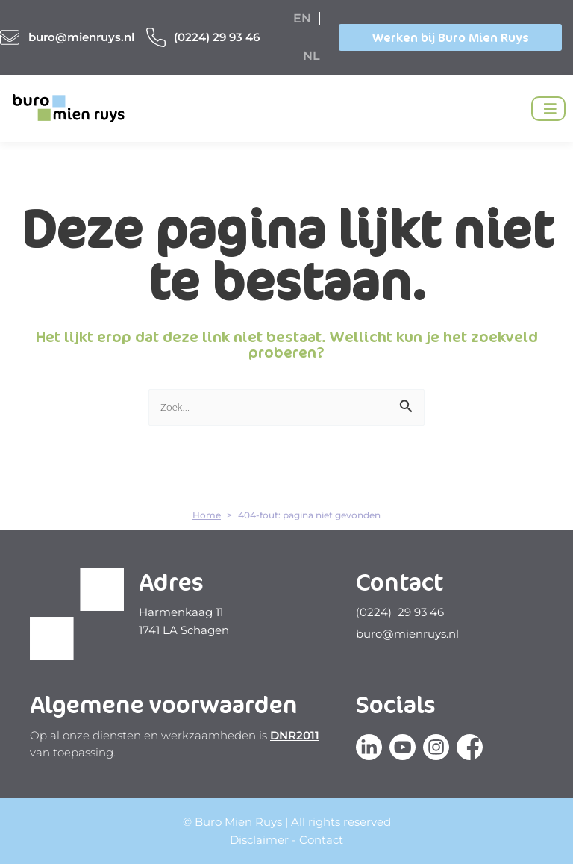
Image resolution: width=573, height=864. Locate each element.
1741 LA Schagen (184, 630)
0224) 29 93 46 (402, 612)
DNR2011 (294, 735)
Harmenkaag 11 (181, 612)
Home (206, 514)
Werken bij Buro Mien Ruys (450, 37)
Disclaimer (259, 840)
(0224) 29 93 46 (217, 37)
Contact (321, 840)
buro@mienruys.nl (81, 37)
